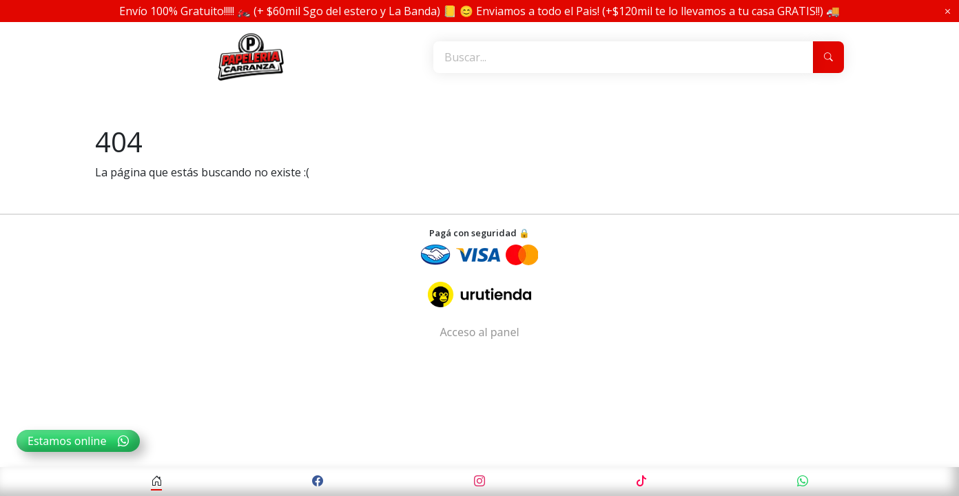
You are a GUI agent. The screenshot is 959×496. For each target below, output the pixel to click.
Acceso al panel (479, 332)
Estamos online (78, 440)
